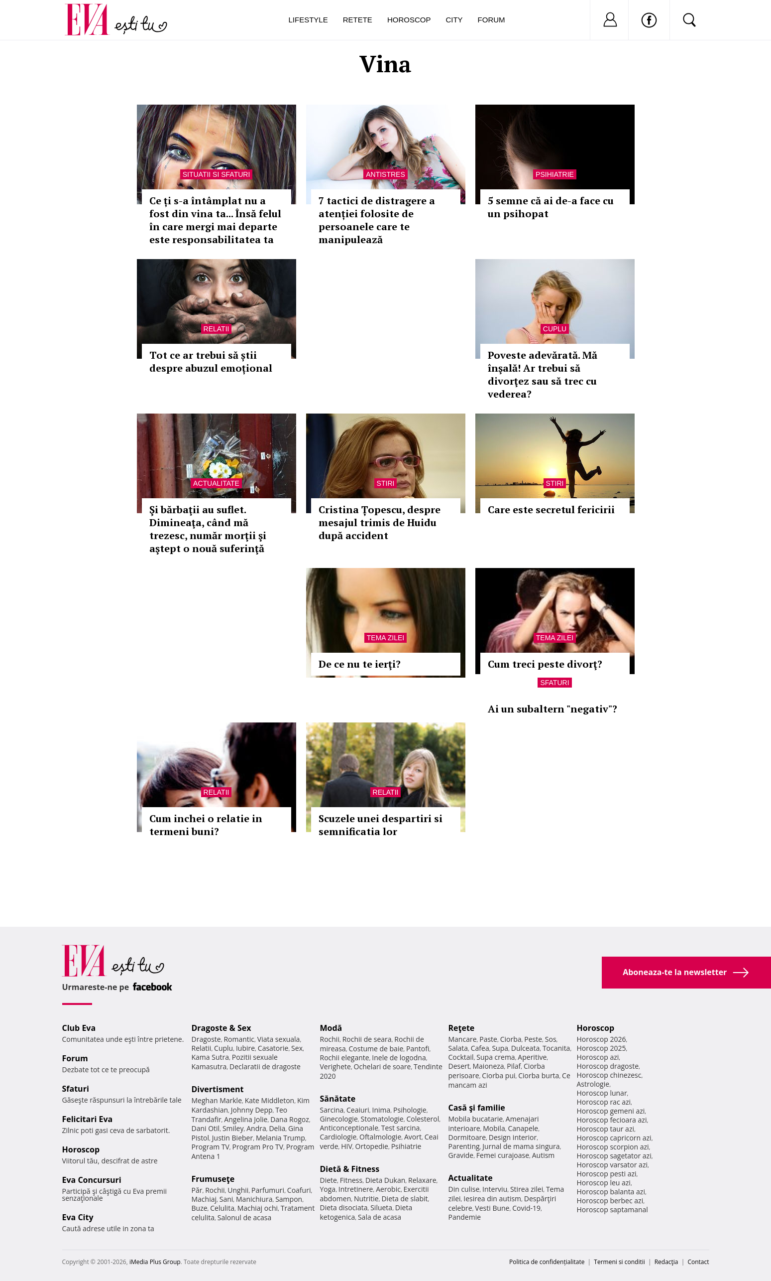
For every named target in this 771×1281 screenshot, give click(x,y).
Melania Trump (280, 1137)
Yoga (328, 1189)
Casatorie (273, 1048)
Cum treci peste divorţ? (545, 664)
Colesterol (422, 1119)
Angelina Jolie (245, 1119)
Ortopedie (371, 1146)
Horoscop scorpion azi (613, 1146)
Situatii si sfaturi (216, 174)
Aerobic (388, 1189)
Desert (459, 1066)
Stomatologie (381, 1119)
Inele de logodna (399, 1057)
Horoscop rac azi (604, 1102)
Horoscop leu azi (604, 1182)
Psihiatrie (555, 174)
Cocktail (461, 1057)
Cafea (480, 1048)
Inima (381, 1110)
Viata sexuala (278, 1039)
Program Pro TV (258, 1146)
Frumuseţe (213, 1178)
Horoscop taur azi (605, 1129)
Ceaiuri (357, 1110)
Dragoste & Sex (221, 1027)
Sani (226, 1199)
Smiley (233, 1128)
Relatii (216, 329)
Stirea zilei (526, 1189)
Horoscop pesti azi (607, 1173)
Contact (698, 1262)
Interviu (494, 1189)
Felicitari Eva (87, 1119)
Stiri (386, 483)
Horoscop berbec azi (610, 1200)
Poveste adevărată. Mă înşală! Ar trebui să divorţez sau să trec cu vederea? (542, 374)
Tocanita (556, 1048)
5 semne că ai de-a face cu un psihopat (551, 207)
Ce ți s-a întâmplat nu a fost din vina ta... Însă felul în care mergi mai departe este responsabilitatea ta (215, 220)
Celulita (222, 1208)
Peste (533, 1039)
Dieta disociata (344, 1207)
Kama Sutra (210, 1057)
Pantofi (417, 1048)
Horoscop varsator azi (612, 1164)
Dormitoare (467, 1137)
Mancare (462, 1039)
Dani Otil (206, 1128)
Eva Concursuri (91, 1179)
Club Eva (79, 1027)
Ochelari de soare (382, 1066)
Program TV (210, 1146)
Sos (550, 1039)
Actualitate (216, 483)
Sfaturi (554, 683)
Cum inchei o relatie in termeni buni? (205, 825)
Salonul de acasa (245, 1217)
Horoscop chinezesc (609, 1075)
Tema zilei (385, 638)
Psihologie (410, 1110)
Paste (488, 1039)
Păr (197, 1190)
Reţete (461, 1027)
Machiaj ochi (257, 1208)
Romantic (238, 1039)
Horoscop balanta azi (611, 1191)
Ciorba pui (498, 1075)
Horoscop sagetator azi (614, 1155)
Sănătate (338, 1098)
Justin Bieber (232, 1137)
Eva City (78, 1217)
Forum (491, 19)
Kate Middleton (270, 1100)
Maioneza (488, 1066)
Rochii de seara (367, 1039)
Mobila (494, 1128)
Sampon (288, 1199)
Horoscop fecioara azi (612, 1120)
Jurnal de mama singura (520, 1146)
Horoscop (409, 19)
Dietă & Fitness (350, 1168)
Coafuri (299, 1190)
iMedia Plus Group (155, 1262)
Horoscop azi (598, 1057)
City (453, 19)
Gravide (461, 1155)
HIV (346, 1146)
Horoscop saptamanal (612, 1209)
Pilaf (514, 1066)
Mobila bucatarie (475, 1119)
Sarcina (332, 1110)
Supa (500, 1048)
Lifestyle (308, 19)
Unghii (237, 1190)
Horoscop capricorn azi (614, 1137)
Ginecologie (339, 1119)
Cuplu (554, 329)
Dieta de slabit (404, 1198)
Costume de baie (376, 1048)
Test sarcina (400, 1128)
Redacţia (666, 1262)
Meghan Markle (217, 1100)
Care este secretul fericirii (551, 509)
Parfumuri (267, 1190)
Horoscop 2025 (601, 1048)
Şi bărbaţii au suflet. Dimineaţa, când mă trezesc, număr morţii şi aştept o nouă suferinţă (207, 529)
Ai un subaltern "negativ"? (552, 708)
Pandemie (464, 1217)
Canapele (523, 1128)
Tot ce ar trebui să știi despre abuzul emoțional (210, 361)
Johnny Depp (252, 1110)
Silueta (381, 1207)
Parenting (464, 1146)
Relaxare (422, 1180)
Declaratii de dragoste (265, 1066)
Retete (357, 19)
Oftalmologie (380, 1136)
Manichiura (254, 1199)
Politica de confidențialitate (546, 1262)
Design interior (513, 1137)
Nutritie (366, 1198)
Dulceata (525, 1048)
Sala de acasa (379, 1217)
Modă (331, 1027)
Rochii (214, 1190)
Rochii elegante (344, 1057)
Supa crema (495, 1057)
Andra (256, 1128)
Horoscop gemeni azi (611, 1111)
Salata (458, 1048)
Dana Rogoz (289, 1119)
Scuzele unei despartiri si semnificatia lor (380, 825)
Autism (543, 1155)
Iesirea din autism (492, 1198)
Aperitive (532, 1057)
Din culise (464, 1189)
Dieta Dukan (385, 1180)
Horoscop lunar (602, 1093)
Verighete (335, 1066)
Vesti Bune (492, 1208)
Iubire (245, 1048)
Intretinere (355, 1189)
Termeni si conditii (619, 1262)
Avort (413, 1136)
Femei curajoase (502, 1155)
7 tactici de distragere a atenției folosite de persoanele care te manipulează (377, 220)
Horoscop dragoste (608, 1066)
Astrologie (593, 1084)
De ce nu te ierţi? (360, 664)
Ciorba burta (538, 1075)
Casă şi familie (476, 1107)
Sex (297, 1048)
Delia (277, 1128)
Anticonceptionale (349, 1128)
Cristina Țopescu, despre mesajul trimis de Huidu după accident (380, 522)
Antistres (385, 174)
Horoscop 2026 (601, 1039)
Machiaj (204, 1199)
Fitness (351, 1180)
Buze (200, 1208)
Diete (328, 1180)
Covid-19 (526, 1208)
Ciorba (511, 1039)
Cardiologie (338, 1136)
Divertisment (218, 1089)
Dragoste (206, 1039)
